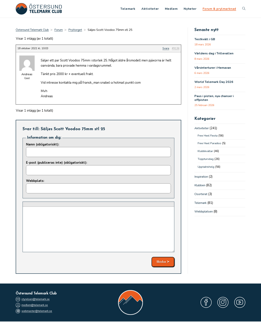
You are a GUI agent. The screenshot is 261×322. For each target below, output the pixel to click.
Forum (58, 31)
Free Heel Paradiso (210, 145)
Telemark (201, 204)
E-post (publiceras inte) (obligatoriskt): (56, 163)
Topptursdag (206, 161)
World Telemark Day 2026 (214, 83)
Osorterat (201, 196)
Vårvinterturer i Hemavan (214, 69)
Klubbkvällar (206, 153)
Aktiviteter (202, 130)
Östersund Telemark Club (32, 31)
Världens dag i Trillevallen (215, 54)
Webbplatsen (204, 213)
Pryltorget (75, 31)
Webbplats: (35, 181)
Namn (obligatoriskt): (42, 145)
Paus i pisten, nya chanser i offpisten (215, 100)
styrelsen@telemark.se (34, 299)
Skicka (161, 262)
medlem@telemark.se (33, 305)
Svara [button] (165, 49)
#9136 (175, 49)
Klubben (200, 187)
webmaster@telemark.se (35, 312)
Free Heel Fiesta (209, 137)
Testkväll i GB (205, 40)
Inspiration (202, 178)
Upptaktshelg (206, 169)
